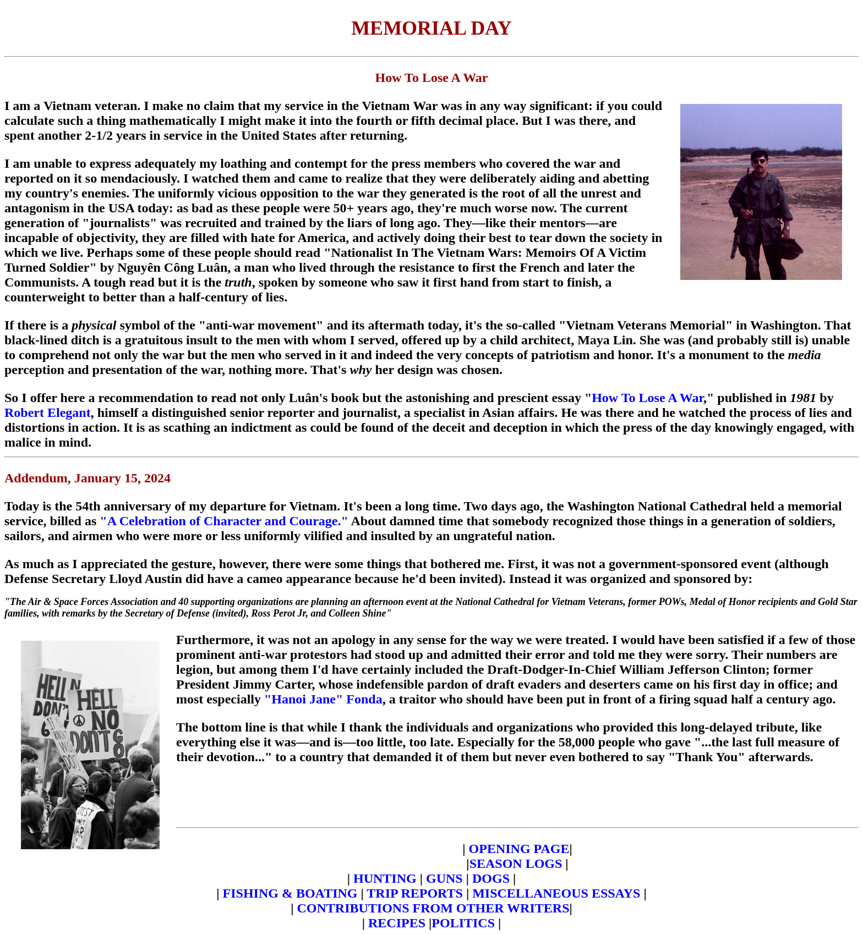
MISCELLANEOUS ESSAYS (557, 893)
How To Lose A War (647, 398)
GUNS (444, 878)
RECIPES (396, 923)
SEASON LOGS (515, 863)
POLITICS (463, 923)
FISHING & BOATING (290, 893)
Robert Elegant (47, 412)
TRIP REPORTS (416, 893)
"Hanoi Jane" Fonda (323, 699)
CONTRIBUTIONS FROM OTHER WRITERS (433, 908)
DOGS (491, 878)
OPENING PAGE (518, 849)
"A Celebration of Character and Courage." (224, 521)
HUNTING (385, 878)
